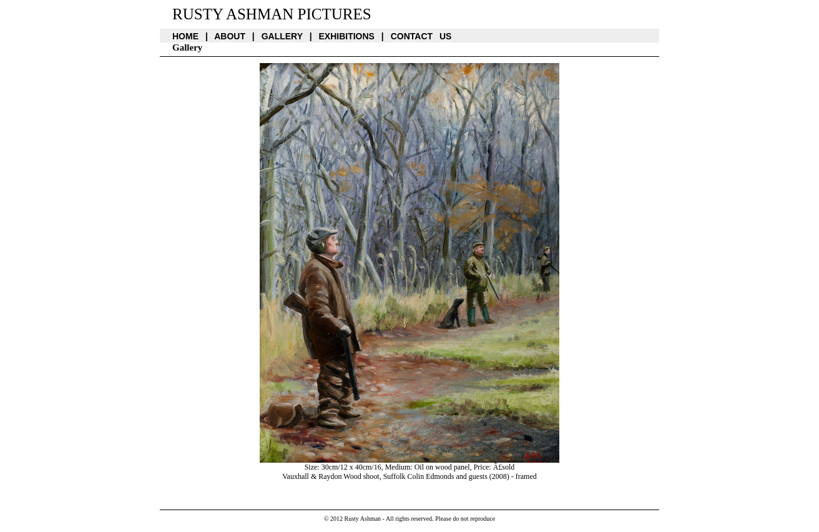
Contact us (421, 36)
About (229, 36)
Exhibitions (347, 36)
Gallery (282, 36)
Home (185, 36)
